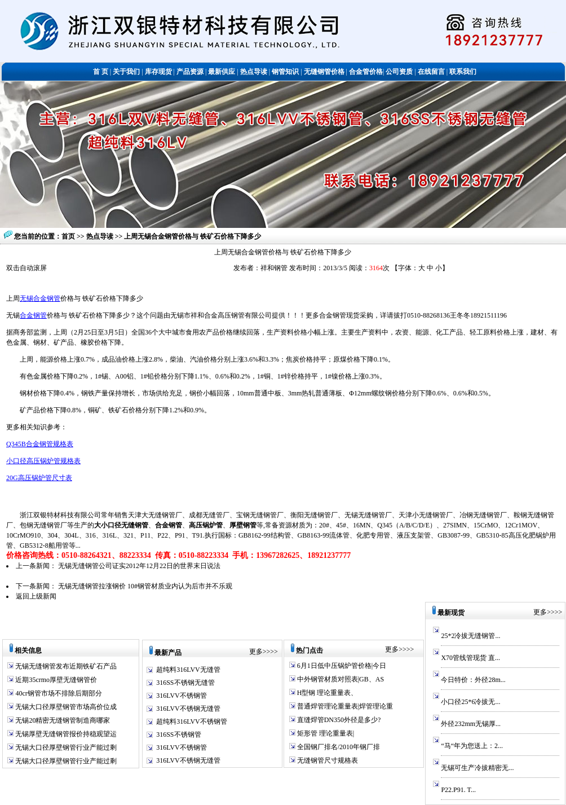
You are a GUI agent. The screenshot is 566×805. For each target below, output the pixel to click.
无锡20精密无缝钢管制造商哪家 (62, 720)
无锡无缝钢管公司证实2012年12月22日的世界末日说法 (139, 566)
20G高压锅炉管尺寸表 (39, 478)
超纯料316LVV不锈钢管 (191, 721)
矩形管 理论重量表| (324, 733)
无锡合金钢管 (40, 298)
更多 (256, 652)
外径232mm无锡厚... (471, 724)
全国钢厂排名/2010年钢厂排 (337, 747)
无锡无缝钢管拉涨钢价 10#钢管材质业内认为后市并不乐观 (145, 586)
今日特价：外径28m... (473, 680)
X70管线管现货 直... (470, 658)
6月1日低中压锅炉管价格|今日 (340, 666)
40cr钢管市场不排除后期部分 (57, 693)
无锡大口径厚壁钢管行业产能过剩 (65, 747)
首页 (68, 236)
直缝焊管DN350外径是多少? (338, 720)
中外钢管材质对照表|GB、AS (339, 679)
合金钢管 (33, 315)
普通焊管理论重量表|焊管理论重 (344, 706)
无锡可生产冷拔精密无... (477, 768)
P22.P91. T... (458, 790)
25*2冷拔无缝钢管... (470, 636)
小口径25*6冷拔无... (470, 702)
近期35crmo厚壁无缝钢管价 (55, 680)
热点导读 (100, 236)
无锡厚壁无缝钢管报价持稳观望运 (65, 734)
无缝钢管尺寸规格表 (326, 760)
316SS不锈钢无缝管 (185, 683)
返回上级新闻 (36, 596)
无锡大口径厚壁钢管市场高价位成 (65, 707)
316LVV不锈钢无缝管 (188, 708)
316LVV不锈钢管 (181, 696)
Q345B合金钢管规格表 (39, 444)
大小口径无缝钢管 (121, 525)
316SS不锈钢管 (178, 734)
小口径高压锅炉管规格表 (43, 461)
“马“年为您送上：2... (472, 746)
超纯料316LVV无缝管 (188, 670)
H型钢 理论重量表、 (326, 693)
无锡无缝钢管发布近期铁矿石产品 (65, 666)
